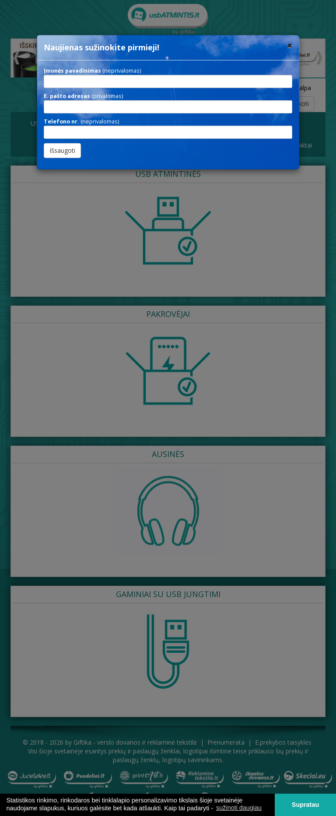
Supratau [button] (305, 804)
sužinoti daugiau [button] (239, 807)
